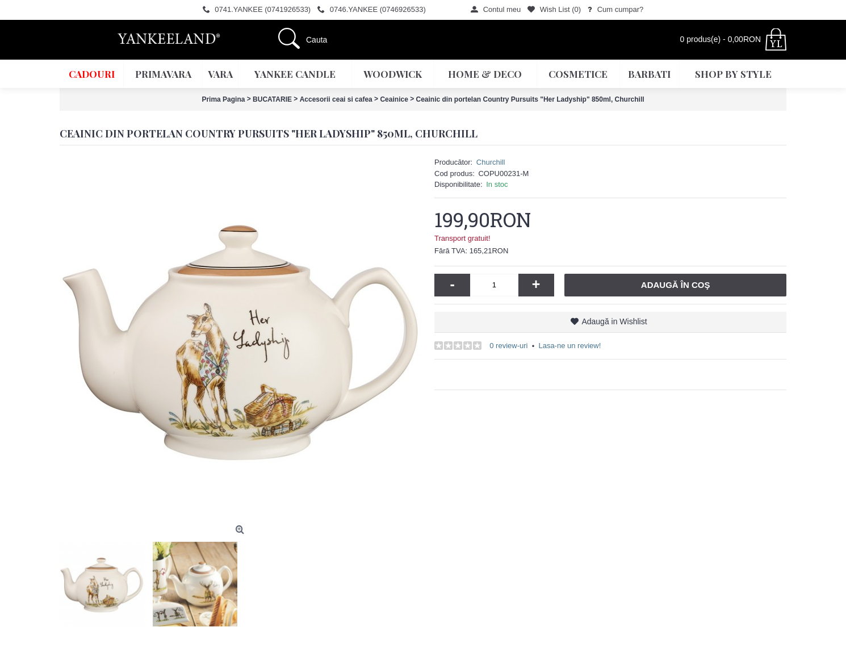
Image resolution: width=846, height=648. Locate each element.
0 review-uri (508, 345)
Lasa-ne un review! (569, 345)
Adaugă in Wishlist (614, 321)
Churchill (490, 162)
